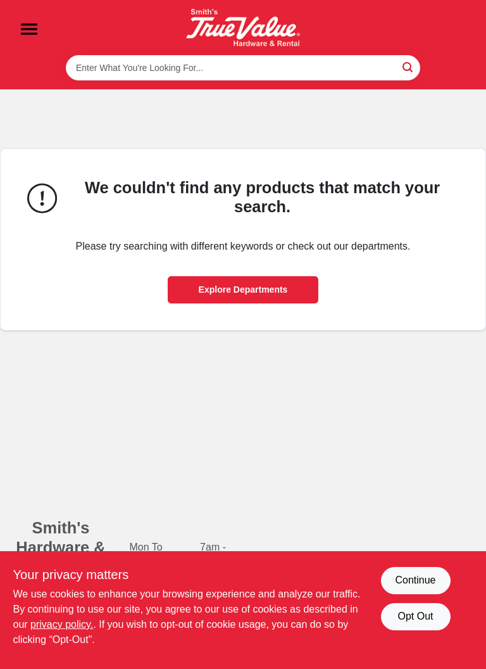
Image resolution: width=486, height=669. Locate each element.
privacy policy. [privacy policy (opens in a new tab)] (61, 624)
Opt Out (415, 616)
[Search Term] (243, 67)
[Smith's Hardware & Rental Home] (243, 27)
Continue (415, 580)
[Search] (408, 66)
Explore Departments (243, 289)
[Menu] (29, 29)
